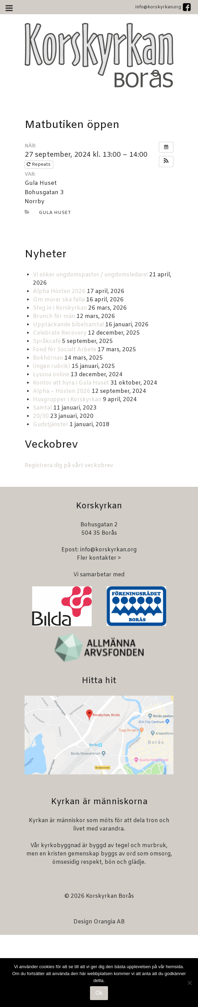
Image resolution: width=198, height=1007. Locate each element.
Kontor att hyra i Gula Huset (71, 383)
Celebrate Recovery (60, 333)
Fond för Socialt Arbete (64, 349)
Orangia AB (109, 922)
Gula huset (55, 213)
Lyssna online (51, 374)
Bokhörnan (48, 358)
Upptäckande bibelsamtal (68, 324)
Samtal (42, 408)
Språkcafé (47, 341)
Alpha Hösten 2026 (59, 291)
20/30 (41, 416)
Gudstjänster (50, 424)
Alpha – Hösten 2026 (61, 391)
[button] (166, 161)
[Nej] (189, 982)
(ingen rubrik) (51, 366)
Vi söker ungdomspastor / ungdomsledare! (90, 274)
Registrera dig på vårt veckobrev (69, 465)
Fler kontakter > (99, 558)
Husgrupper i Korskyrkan (67, 399)
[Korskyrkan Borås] (99, 55)
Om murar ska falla (59, 299)
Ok (99, 993)
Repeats (39, 164)
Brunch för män (54, 316)
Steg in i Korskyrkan (60, 308)
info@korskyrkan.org (158, 7)
